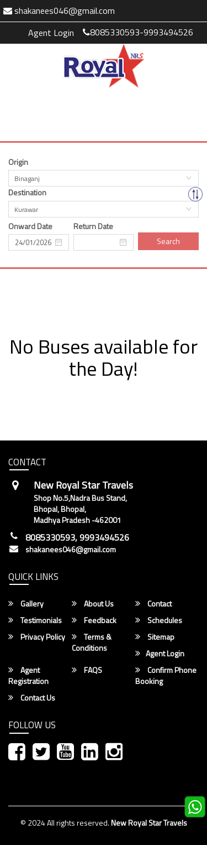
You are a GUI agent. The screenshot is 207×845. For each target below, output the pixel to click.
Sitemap (154, 636)
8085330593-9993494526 (138, 32)
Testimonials (35, 620)
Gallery (26, 603)
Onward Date (30, 226)
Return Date (93, 226)
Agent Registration (28, 676)
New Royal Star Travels (149, 822)
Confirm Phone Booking (166, 676)
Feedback (94, 620)
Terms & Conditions (92, 642)
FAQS (87, 670)
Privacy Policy (36, 636)
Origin (18, 162)
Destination (27, 192)
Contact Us (31, 697)
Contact (153, 603)
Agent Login (51, 32)
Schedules (158, 620)
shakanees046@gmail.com (70, 549)
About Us (93, 603)
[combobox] (103, 178)
